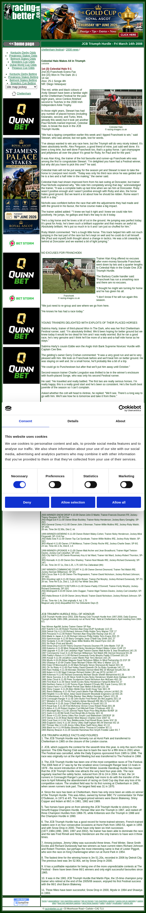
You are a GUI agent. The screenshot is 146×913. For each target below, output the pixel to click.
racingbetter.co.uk (53, 909)
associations (53, 901)
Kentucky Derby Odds (23, 52)
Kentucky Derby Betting (23, 74)
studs (108, 903)
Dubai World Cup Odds (23, 64)
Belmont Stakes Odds (23, 58)
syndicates (117, 903)
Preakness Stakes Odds (23, 55)
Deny (27, 502)
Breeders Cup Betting (23, 83)
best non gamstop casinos (69, 903)
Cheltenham (24, 93)
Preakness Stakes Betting (23, 77)
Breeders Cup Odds (23, 61)
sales (102, 903)
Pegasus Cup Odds (23, 67)
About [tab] (120, 421)
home (44, 901)
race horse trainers (90, 903)
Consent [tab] (25, 421)
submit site (128, 903)
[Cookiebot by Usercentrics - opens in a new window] (122, 408)
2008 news (72, 49)
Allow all (119, 502)
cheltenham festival (52, 49)
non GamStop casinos (70, 901)
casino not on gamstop (126, 901)
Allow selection (73, 502)
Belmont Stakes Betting (23, 80)
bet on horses (87, 901)
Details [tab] (73, 421)
